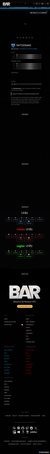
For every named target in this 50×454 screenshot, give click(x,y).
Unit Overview (8, 350)
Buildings (7, 373)
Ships (5, 361)
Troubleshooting (13, 444)
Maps (27, 339)
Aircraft (6, 359)
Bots (5, 353)
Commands (29, 333)
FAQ (27, 336)
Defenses (6, 370)
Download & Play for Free (24, 306)
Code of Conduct (25, 444)
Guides (28, 327)
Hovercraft (7, 364)
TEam (43, 416)
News (27, 319)
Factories (7, 367)
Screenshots (30, 325)
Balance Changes (24, 416)
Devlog (14, 416)
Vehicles (6, 356)
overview (8, 416)
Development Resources (19, 441)
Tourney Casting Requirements (37, 441)
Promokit (7, 441)
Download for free (10, 322)
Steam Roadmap (35, 416)
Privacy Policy (37, 444)
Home (5, 319)
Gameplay (29, 330)
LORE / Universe (30, 322)
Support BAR (8, 325)
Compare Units (30, 342)
